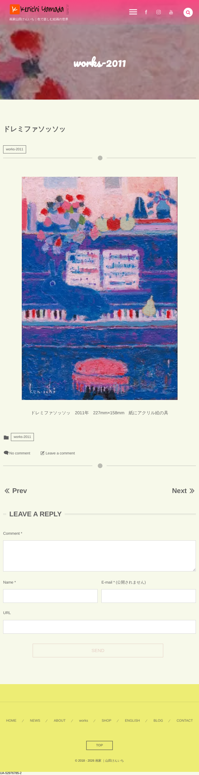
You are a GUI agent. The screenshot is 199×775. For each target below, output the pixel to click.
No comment (19, 453)
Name (8, 582)
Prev (15, 491)
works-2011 (14, 149)
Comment (11, 533)
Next (184, 491)
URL (7, 613)
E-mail (106, 582)
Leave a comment (60, 453)
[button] (188, 11)
